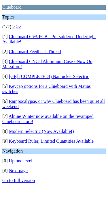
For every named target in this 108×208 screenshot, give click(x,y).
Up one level (21, 160)
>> (18, 26)
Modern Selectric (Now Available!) (41, 131)
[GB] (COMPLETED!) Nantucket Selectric (49, 76)
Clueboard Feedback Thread (35, 51)
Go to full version (18, 180)
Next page (18, 170)
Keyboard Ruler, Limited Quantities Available (51, 141)
